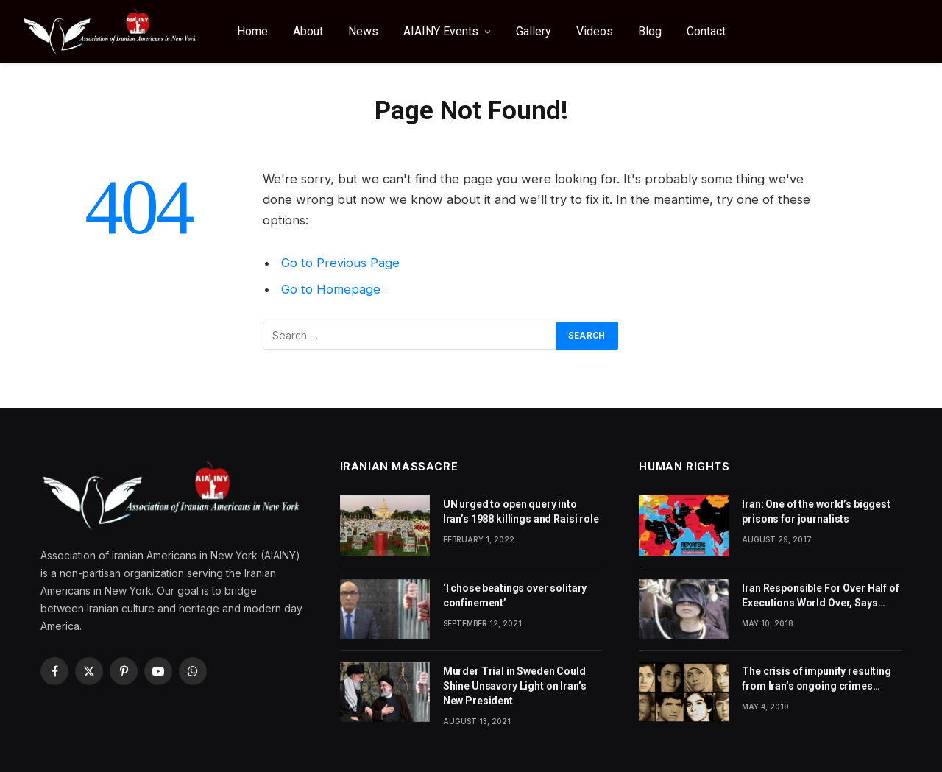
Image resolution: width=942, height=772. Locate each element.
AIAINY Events (440, 31)
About (308, 31)
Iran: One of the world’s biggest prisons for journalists (816, 511)
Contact (706, 31)
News (363, 31)
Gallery (533, 31)
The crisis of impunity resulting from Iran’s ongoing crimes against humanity (816, 679)
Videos (594, 31)
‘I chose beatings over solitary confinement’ (515, 595)
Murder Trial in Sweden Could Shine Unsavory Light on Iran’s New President (515, 686)
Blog (650, 31)
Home (252, 31)
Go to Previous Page (340, 262)
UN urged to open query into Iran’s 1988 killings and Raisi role (521, 511)
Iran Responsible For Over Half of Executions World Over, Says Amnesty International (820, 596)
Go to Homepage (330, 289)
